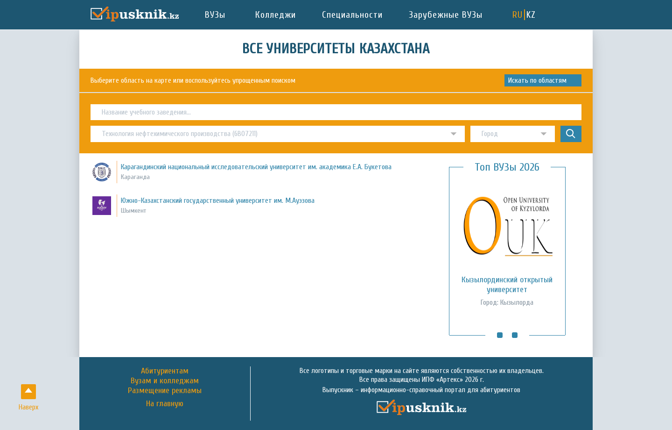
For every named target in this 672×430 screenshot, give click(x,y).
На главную (164, 403)
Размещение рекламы (165, 390)
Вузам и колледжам (165, 381)
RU (517, 14)
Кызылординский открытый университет (507, 284)
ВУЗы (215, 14)
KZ (531, 14)
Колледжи (275, 14)
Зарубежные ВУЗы (446, 14)
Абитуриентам (165, 371)
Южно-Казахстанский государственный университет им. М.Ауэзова (218, 200)
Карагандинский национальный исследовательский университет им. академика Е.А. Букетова (256, 167)
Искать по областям (537, 80)
